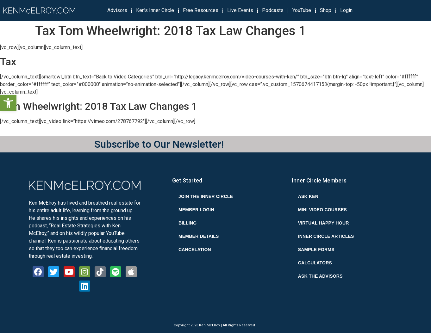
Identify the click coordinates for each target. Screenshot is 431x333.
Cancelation (194, 249)
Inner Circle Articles (326, 236)
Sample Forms (316, 249)
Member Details (198, 236)
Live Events (240, 10)
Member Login (196, 209)
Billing (187, 222)
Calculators (315, 262)
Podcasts (273, 10)
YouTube (301, 10)
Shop (325, 10)
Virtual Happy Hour (323, 222)
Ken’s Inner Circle (155, 10)
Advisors (117, 10)
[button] (8, 103)
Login (346, 10)
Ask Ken (308, 196)
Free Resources (200, 10)
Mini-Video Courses (322, 209)
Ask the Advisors (320, 276)
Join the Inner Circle (205, 196)
